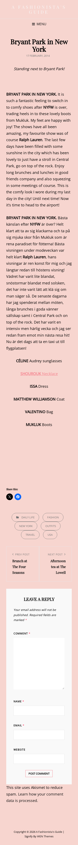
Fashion (53, 517)
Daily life (28, 517)
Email (19, 725)
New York (26, 526)
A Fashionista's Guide (39, 9)
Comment (22, 633)
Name (19, 701)
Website (19, 749)
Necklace (39, 373)
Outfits (50, 526)
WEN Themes (45, 836)
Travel (30, 535)
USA (50, 535)
